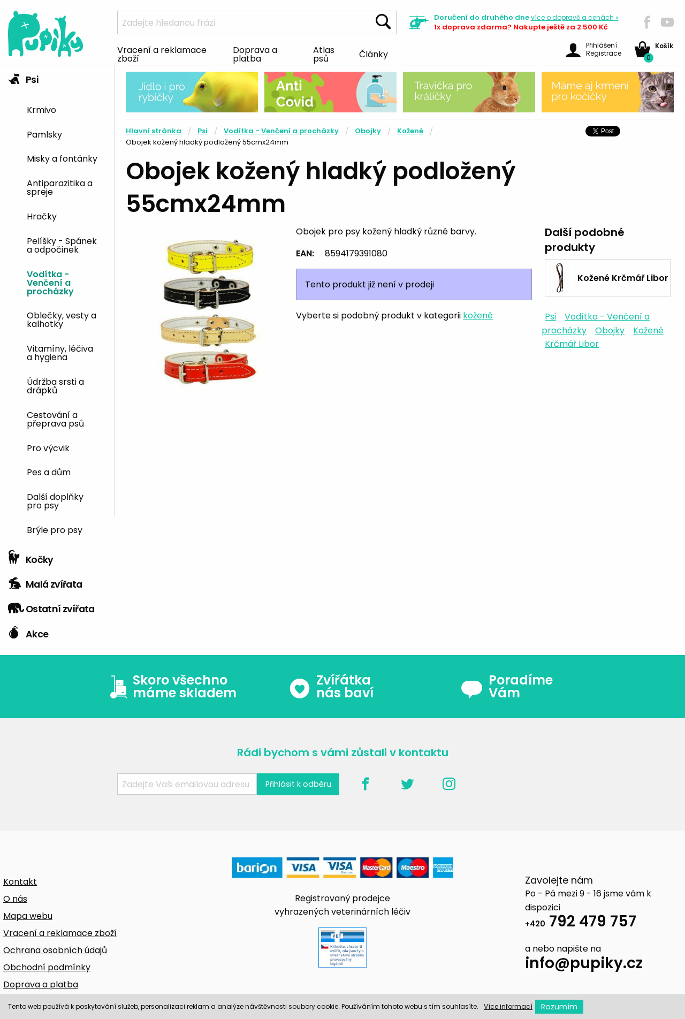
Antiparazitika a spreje (60, 186)
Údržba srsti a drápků (55, 385)
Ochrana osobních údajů (55, 950)
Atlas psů (323, 53)
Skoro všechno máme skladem (171, 686)
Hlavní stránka (153, 131)
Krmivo (41, 109)
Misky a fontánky (62, 158)
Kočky (31, 557)
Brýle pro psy (54, 529)
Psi (23, 77)
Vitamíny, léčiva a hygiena (60, 352)
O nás (15, 899)
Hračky (42, 215)
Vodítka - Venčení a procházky (50, 282)
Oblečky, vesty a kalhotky (61, 319)
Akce (28, 631)
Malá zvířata (45, 582)
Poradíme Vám (507, 686)
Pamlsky (44, 133)
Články (373, 53)
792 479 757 (580, 923)
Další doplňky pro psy (55, 500)
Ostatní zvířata (51, 606)
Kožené (410, 131)
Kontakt (20, 882)
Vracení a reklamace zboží (162, 53)
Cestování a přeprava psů (55, 418)
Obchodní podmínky (46, 967)
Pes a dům (49, 471)
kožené (478, 315)
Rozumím (559, 1006)
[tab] (57, 305)
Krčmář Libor (572, 344)
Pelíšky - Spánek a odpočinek (62, 244)
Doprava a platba (255, 53)
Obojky (368, 131)
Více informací (508, 1006)
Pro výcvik (48, 447)
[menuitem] (66, 109)
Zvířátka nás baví (331, 686)
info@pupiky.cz (584, 965)
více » (575, 17)
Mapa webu (27, 916)
